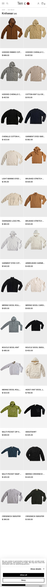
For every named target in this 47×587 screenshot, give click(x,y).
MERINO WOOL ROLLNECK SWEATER (17, 305)
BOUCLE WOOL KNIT (10, 347)
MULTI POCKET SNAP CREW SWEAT (17, 474)
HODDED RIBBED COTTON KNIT (15, 52)
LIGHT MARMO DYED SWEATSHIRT (16, 179)
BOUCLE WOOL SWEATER (36, 347)
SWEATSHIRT (30, 432)
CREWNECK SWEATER (11, 516)
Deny (23, 580)
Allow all (23, 575)
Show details (35, 569)
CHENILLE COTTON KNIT (12, 136)
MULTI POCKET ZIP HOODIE (13, 432)
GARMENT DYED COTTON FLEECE (16, 263)
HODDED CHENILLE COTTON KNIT (16, 94)
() (15, 14)
